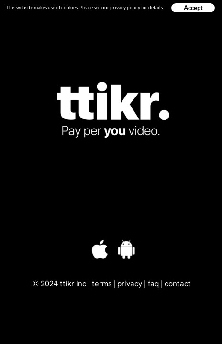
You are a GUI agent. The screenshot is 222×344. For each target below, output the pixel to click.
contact (178, 284)
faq (153, 284)
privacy (129, 284)
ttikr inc (73, 284)
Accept (193, 7)
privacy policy (125, 7)
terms (101, 284)
